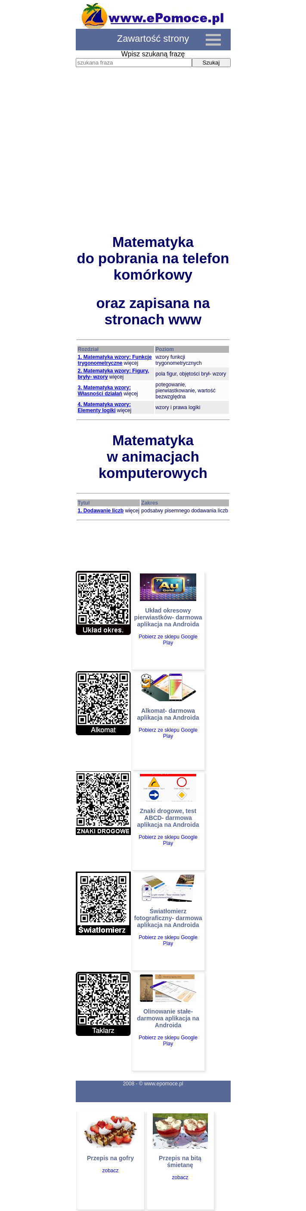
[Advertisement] (153, 159)
